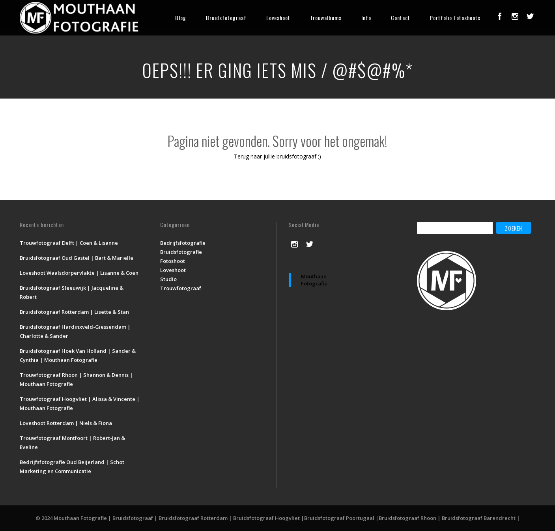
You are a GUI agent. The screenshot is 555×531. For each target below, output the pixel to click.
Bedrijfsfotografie (183, 242)
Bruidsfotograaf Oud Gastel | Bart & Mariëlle (76, 257)
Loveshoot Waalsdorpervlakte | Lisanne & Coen (79, 272)
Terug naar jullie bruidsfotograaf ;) (277, 156)
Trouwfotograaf (180, 288)
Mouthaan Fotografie (314, 280)
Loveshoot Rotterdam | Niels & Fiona (66, 423)
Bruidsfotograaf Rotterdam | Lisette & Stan (74, 311)
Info (366, 17)
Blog (180, 17)
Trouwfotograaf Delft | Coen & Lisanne (69, 242)
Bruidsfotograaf (226, 17)
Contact (400, 17)
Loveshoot (278, 17)
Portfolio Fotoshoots (455, 17)
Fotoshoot (172, 261)
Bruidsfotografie (181, 251)
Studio (168, 279)
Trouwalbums (326, 17)
